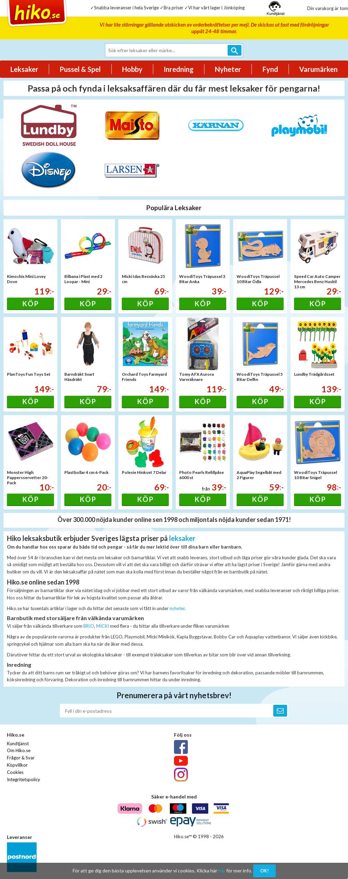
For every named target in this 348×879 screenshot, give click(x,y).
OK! (264, 870)
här (221, 870)
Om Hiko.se (18, 750)
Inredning (179, 69)
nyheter (177, 608)
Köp (30, 303)
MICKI (102, 626)
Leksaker (24, 69)
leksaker (182, 538)
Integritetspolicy (23, 779)
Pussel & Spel (80, 69)
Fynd (270, 69)
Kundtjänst (18, 743)
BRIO (88, 626)
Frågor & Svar (21, 757)
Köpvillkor (17, 765)
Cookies (15, 772)
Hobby (132, 69)
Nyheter (228, 69)
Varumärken (318, 69)
